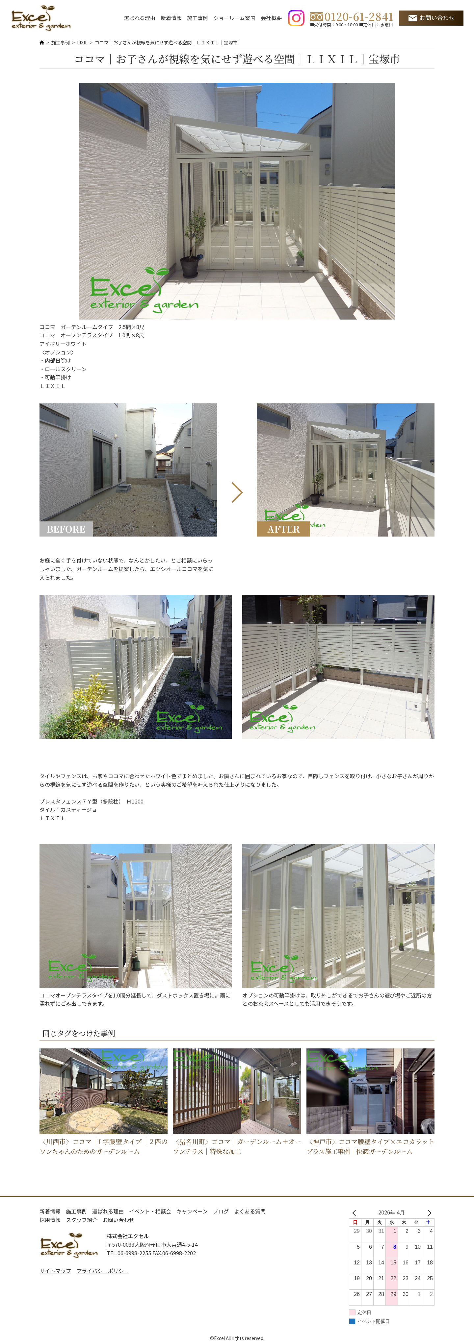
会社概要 (271, 18)
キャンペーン (192, 1211)
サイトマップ (55, 1271)
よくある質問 (250, 1211)
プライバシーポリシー (102, 1271)
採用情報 (50, 1220)
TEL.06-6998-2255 (129, 1253)
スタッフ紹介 (81, 1220)
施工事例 (197, 18)
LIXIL (82, 42)
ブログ (221, 1211)
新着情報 (171, 18)
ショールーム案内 (234, 18)
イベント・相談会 (150, 1211)
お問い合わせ (437, 17)
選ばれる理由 (139, 18)
